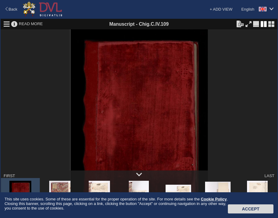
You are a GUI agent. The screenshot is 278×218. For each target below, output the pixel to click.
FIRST (9, 175)
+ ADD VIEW (221, 9)
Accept (250, 208)
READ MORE (31, 23)
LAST (269, 175)
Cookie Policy (214, 199)
